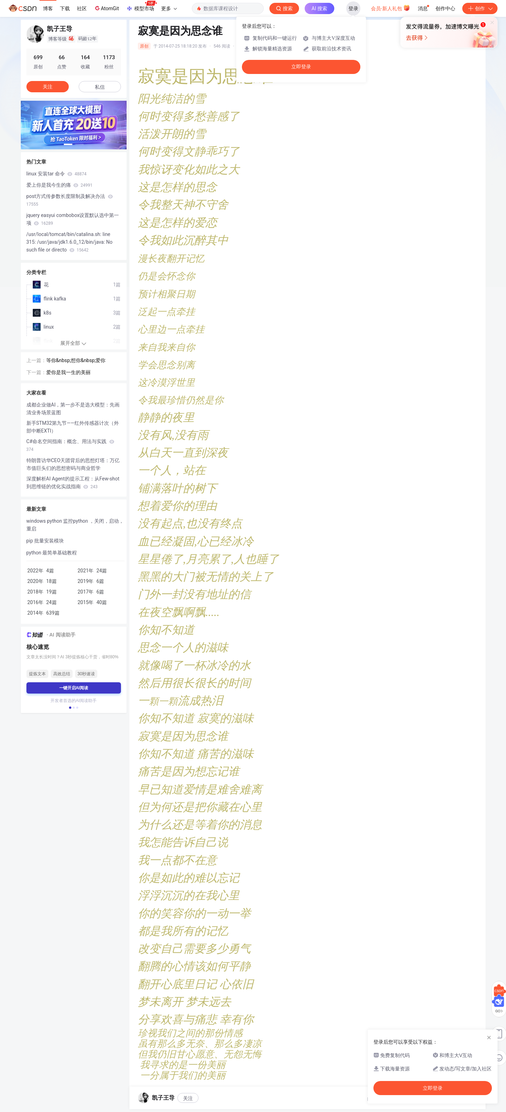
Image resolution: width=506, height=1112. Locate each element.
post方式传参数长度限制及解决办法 (69, 200)
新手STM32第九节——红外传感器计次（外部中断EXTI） (72, 427)
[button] (68, 144)
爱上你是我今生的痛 (59, 185)
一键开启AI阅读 (73, 687)
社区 (82, 8)
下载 (65, 8)
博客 (48, 8)
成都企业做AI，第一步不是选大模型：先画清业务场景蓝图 (73, 408)
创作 (480, 8)
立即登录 (301, 66)
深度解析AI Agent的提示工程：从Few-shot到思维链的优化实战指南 (73, 482)
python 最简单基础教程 (51, 552)
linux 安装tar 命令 (56, 173)
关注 (188, 1098)
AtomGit (106, 8)
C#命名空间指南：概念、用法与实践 (70, 445)
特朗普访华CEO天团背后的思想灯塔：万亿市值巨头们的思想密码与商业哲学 (73, 464)
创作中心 (445, 8)
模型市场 (141, 6)
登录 (353, 8)
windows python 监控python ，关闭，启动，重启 (75, 525)
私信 (100, 87)
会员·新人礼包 (390, 7)
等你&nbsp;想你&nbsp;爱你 (76, 360)
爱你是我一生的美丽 (68, 372)
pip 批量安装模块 (45, 540)
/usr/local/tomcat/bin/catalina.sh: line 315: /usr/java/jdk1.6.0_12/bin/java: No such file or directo (69, 242)
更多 (169, 8)
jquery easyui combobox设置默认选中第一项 (72, 219)
